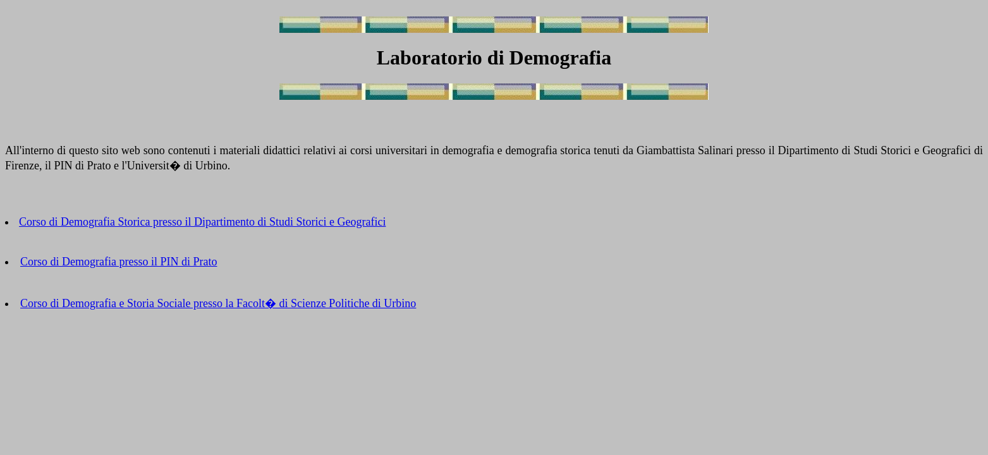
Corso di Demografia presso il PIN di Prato (118, 261)
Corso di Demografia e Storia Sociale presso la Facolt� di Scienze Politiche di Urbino (218, 303)
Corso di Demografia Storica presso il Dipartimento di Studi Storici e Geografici (202, 221)
